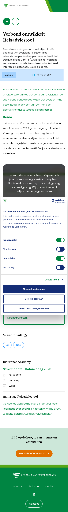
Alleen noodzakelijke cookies (34, 308)
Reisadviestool (43, 109)
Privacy (18, 486)
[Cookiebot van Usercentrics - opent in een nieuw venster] (52, 201)
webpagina (23, 403)
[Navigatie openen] (61, 6)
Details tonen (52, 279)
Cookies (50, 486)
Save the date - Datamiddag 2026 (27, 369)
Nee (18, 344)
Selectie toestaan (34, 299)
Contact (34, 503)
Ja (7, 344)
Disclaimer (33, 486)
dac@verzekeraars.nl (40, 413)
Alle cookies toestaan (34, 289)
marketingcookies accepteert (38, 179)
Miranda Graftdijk (17, 317)
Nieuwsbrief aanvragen (34, 453)
